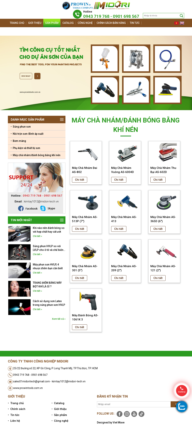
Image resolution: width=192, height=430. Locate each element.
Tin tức (135, 22)
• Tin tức (14, 415)
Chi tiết (79, 179)
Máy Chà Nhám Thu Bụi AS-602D (163, 170)
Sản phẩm (51, 22)
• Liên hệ (14, 420)
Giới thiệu (34, 22)
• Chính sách (16, 409)
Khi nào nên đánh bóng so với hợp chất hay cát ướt (48, 229)
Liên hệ (14, 31)
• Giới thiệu (59, 409)
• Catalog (58, 403)
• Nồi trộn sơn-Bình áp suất (27, 133)
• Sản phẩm (59, 415)
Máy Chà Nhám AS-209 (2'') (124, 268)
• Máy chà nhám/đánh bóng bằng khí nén (35, 155)
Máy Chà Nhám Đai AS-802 (84, 170)
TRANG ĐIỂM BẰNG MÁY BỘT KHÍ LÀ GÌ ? (47, 284)
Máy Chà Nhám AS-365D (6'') (163, 219)
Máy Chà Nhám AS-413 (124, 219)
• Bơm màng (18, 140)
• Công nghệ (60, 420)
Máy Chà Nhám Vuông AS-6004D (122, 170)
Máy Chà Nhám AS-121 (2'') (163, 268)
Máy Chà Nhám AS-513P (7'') (85, 219)
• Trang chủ (16, 403)
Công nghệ (85, 22)
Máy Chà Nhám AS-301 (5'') (85, 268)
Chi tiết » (37, 236)
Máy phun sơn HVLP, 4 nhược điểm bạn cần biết (48, 266)
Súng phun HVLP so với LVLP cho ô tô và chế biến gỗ (48, 248)
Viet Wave (118, 422)
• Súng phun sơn (21, 126)
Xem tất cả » (58, 318)
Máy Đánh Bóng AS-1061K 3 (85, 317)
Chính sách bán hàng (111, 22)
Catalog (68, 22)
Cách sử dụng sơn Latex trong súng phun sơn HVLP (49, 303)
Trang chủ (17, 22)
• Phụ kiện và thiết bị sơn (25, 148)
